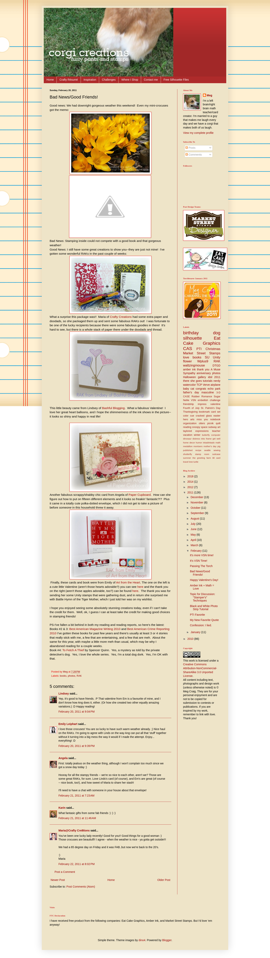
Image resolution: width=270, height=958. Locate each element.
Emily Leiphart (67, 724)
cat (192, 388)
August (195, 518)
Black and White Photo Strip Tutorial (204, 607)
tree (191, 462)
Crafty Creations (121, 316)
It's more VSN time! (201, 555)
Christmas (212, 349)
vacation (187, 435)
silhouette (192, 338)
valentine (215, 404)
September (198, 513)
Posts (190, 147)
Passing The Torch (201, 566)
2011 (190, 492)
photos (71, 676)
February (196, 550)
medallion (187, 446)
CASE (186, 396)
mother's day (209, 446)
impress (202, 404)
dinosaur (187, 439)
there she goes (192, 380)
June (194, 529)
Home (50, 79)
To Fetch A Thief (73, 650)
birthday (191, 332)
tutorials (208, 380)
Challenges (109, 79)
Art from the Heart (128, 582)
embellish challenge (209, 400)
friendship (188, 404)
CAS (187, 348)
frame (209, 439)
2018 (190, 476)
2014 (190, 481)
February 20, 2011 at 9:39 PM (76, 745)
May (193, 534)
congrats (201, 388)
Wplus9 (202, 361)
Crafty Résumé (68, 79)
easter (216, 415)
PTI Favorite (197, 614)
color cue (188, 415)
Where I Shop (129, 79)
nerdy (216, 380)
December (197, 497)
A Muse (215, 369)
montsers (197, 446)
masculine (208, 392)
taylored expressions (196, 431)
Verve (206, 384)
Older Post (163, 879)
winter (197, 435)
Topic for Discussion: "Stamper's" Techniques (202, 597)
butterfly (206, 435)
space (204, 427)
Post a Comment (65, 871)
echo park (214, 388)
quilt (218, 423)
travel (185, 462)
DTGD (216, 365)
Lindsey (63, 693)
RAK (79, 676)
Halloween (189, 377)
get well (216, 439)
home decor (189, 442)
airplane (215, 384)
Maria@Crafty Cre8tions (74, 830)
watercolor (189, 384)
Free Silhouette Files (176, 79)
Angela (63, 758)
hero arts (188, 419)
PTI (199, 349)
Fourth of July (191, 408)
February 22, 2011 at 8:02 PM (76, 864)
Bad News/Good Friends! (200, 573)
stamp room (202, 454)
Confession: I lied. (201, 625)
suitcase (216, 454)
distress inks (198, 439)
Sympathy (189, 373)
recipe (198, 450)
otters (202, 423)
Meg (209, 95)
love (186, 357)
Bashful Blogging (113, 408)
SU (207, 357)
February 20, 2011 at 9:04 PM (76, 711)
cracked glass (204, 415)
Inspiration (90, 79)
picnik (210, 423)
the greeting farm (201, 458)
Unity (216, 357)
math (217, 442)
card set (215, 411)
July (193, 523)
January (196, 632)
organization (190, 423)
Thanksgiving (190, 411)
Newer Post (58, 879)
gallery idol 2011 (209, 377)
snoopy (196, 427)
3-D (218, 392)
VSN (193, 400)
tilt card (216, 458)
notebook (215, 419)
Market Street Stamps (201, 353)
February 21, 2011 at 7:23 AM (76, 795)
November (197, 502)
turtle (195, 462)
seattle (207, 450)
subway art (214, 427)
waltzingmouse (194, 365)
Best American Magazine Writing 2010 (94, 629)
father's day (191, 392)
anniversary (204, 373)
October (196, 507)
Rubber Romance (202, 396)
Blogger (166, 940)
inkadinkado (209, 442)
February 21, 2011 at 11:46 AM (77, 818)
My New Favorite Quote (204, 620)
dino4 (142, 940)
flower (187, 361)
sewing (216, 450)
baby (186, 388)
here (140, 586)
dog (216, 332)
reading (187, 427)
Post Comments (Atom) (81, 886)
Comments (193, 154)
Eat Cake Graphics (201, 341)
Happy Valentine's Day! (204, 580)
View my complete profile (198, 132)
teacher (216, 431)
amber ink (189, 369)
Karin (62, 807)
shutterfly (187, 454)
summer (187, 458)
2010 (190, 638)
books (63, 676)
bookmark (204, 411)
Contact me (151, 79)
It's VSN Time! (198, 560)
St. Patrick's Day (210, 408)
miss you (202, 419)
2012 (190, 487)
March (195, 545)
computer (215, 435)
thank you (203, 369)
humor (199, 442)
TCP (199, 384)
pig (218, 446)
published (187, 450)
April (194, 539)
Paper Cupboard (140, 494)
